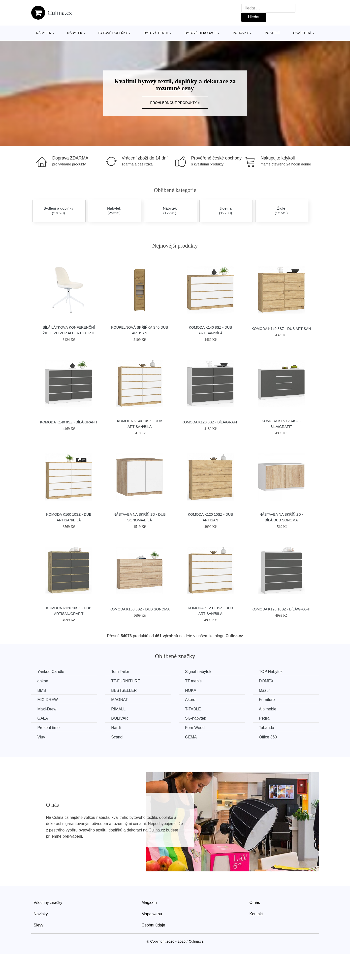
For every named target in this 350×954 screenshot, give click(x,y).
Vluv (41, 737)
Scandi (117, 737)
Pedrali (265, 718)
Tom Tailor (120, 671)
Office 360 (268, 737)
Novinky (41, 914)
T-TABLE (193, 709)
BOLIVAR (119, 718)
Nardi (116, 728)
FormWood (195, 728)
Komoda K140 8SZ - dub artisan (281, 329)
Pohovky (241, 33)
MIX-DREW (47, 700)
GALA (42, 718)
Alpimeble (267, 709)
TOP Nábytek (271, 671)
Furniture (267, 700)
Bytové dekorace (201, 33)
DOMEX (266, 681)
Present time (48, 728)
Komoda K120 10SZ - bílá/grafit (281, 609)
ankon (42, 681)
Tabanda (266, 728)
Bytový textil (156, 33)
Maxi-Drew (46, 709)
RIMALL (118, 709)
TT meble (193, 681)
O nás (255, 902)
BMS (41, 690)
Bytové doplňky (113, 33)
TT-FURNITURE (125, 681)
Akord (190, 700)
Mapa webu (152, 914)
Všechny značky (48, 902)
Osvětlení (302, 33)
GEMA (191, 737)
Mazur (264, 690)
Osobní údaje (153, 925)
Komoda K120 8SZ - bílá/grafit (210, 422)
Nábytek (43, 33)
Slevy (38, 925)
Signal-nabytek (198, 671)
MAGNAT (119, 700)
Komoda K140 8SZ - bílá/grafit (68, 422)
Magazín (149, 902)
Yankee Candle (50, 671)
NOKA (190, 690)
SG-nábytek (195, 718)
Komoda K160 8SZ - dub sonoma (140, 609)
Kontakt (256, 914)
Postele (272, 33)
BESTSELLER (124, 690)
